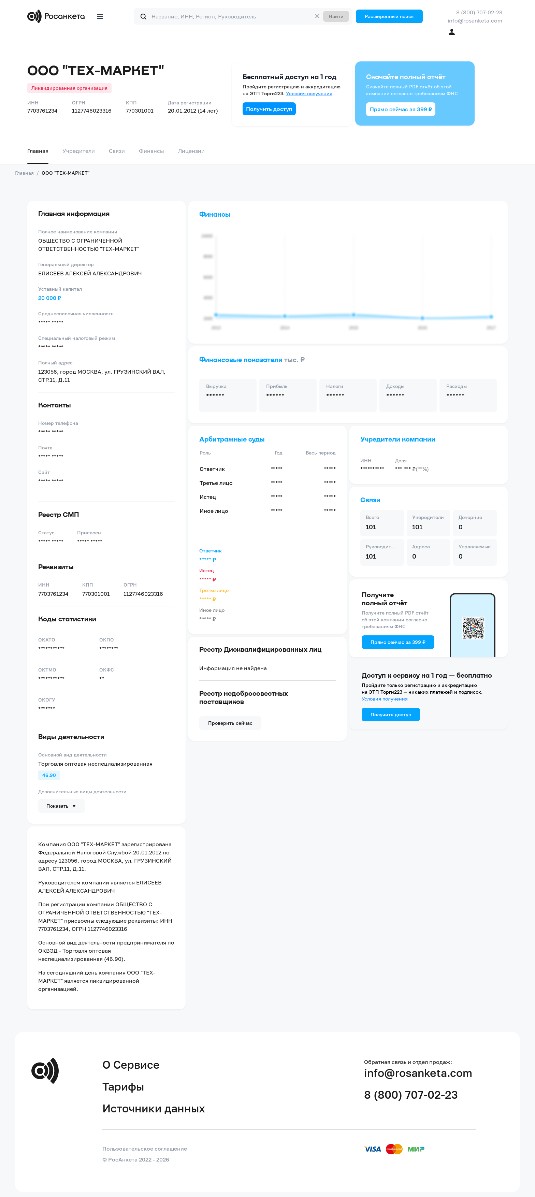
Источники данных (153, 1108)
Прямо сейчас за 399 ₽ (401, 109)
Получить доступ (269, 108)
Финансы (151, 150)
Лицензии (191, 150)
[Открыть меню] (100, 16)
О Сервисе (131, 1064)
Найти (336, 16)
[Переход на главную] (57, 16)
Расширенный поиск (389, 16)
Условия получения (309, 93)
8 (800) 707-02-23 (479, 12)
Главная (37, 150)
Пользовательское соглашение (144, 1148)
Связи (117, 150)
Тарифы (123, 1086)
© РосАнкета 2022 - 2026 (135, 1159)
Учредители (78, 150)
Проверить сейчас (230, 723)
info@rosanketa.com (475, 20)
